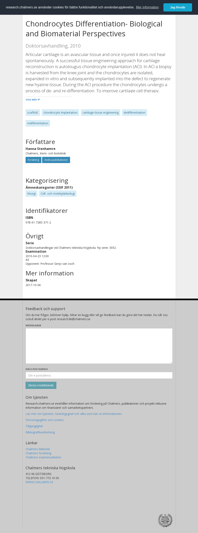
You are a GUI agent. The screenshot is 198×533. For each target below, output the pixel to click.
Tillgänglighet (34, 426)
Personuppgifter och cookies (45, 420)
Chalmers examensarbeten (43, 457)
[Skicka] (41, 385)
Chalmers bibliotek (38, 449)
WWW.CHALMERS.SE (39, 482)
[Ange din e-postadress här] (99, 375)
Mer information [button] (147, 7)
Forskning (33, 160)
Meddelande (33, 325)
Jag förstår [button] (177, 7)
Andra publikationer (56, 160)
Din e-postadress (37, 369)
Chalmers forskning (38, 453)
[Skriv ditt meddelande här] (99, 346)
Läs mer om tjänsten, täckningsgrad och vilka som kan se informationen (74, 414)
